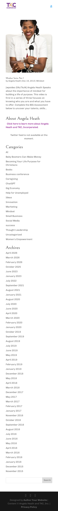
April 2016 (11, 448)
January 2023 (13, 276)
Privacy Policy (29, 507)
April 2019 (11, 359)
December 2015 (14, 466)
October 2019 (13, 331)
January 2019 (13, 369)
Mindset (40, 81)
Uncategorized (14, 234)
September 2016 (15, 424)
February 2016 (14, 457)
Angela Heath (14, 81)
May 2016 (11, 443)
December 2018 (14, 373)
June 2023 (12, 271)
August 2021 (13, 290)
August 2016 (13, 429)
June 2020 (12, 308)
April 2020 (11, 313)
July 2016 (11, 434)
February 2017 (14, 406)
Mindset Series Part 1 (15, 78)
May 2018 (11, 378)
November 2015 (14, 471)
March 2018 (13, 387)
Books (9, 169)
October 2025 (13, 266)
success (10, 225)
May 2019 (11, 355)
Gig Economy (13, 188)
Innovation (12, 202)
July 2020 (11, 304)
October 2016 (13, 420)
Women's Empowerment (19, 239)
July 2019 (11, 345)
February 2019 (14, 364)
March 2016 (13, 452)
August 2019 (13, 341)
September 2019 (15, 336)
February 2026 (14, 262)
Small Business (14, 216)
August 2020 (13, 299)
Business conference (17, 174)
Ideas (9, 197)
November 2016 (14, 415)
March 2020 (13, 318)
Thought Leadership (17, 230)
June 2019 (12, 350)
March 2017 (13, 401)
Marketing (11, 206)
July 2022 (11, 280)
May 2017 (11, 396)
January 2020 (13, 327)
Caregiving (12, 178)
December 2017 (14, 392)
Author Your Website (35, 500)
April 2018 (11, 383)
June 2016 (12, 438)
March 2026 (13, 257)
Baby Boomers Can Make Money (23, 156)
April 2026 (11, 253)
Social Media (13, 220)
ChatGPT (10, 183)
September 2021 (15, 285)
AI (7, 152)
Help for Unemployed (17, 192)
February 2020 (14, 322)
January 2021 (13, 294)
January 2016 (13, 461)
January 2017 (13, 410)
